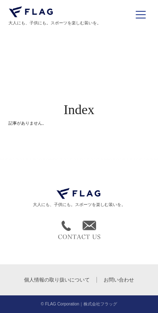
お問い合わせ (119, 280)
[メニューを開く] (141, 14)
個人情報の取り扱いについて (57, 280)
